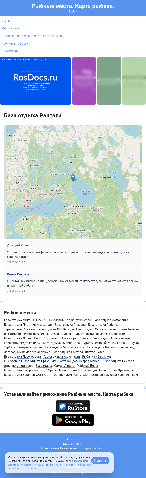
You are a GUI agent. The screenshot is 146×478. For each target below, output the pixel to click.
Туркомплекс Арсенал (20, 329)
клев (101, 352)
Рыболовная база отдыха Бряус (26, 361)
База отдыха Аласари (70, 325)
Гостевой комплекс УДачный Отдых (34, 334)
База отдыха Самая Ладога (55, 365)
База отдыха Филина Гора (61, 343)
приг (135, 375)
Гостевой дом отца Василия (110, 375)
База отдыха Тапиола (124, 329)
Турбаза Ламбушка (17, 347)
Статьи (6, 21)
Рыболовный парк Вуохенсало (69, 320)
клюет (37, 347)
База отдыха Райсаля (118, 361)
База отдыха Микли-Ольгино (24, 320)
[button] (73, 178)
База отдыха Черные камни (64, 347)
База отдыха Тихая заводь (78, 370)
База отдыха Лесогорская (22, 356)
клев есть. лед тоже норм (22, 343)
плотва (90, 352)
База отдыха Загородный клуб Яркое (30, 370)
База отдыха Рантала (67, 352)
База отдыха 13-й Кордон (56, 329)
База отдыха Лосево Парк (22, 338)
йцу (132, 347)
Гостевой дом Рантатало (70, 375)
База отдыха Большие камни (107, 347)
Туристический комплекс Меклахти (99, 334)
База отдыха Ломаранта (110, 320)
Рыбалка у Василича (96, 356)
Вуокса (67, 334)
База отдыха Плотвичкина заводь (28, 325)
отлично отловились (18, 365)
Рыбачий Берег (87, 365)
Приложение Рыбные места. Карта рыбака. (32, 36)
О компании (10, 51)
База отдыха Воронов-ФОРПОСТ (27, 375)
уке (54, 361)
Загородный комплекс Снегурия (27, 352)
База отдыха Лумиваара (116, 370)
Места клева (11, 28)
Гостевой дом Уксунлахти (61, 356)
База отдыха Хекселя (91, 329)
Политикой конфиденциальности (40, 464)
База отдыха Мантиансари (111, 338)
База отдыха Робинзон (104, 325)
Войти (73, 11)
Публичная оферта (15, 43)
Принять (100, 460)
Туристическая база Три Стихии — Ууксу (110, 343)
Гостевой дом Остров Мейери (80, 361)
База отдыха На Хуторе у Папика (67, 338)
